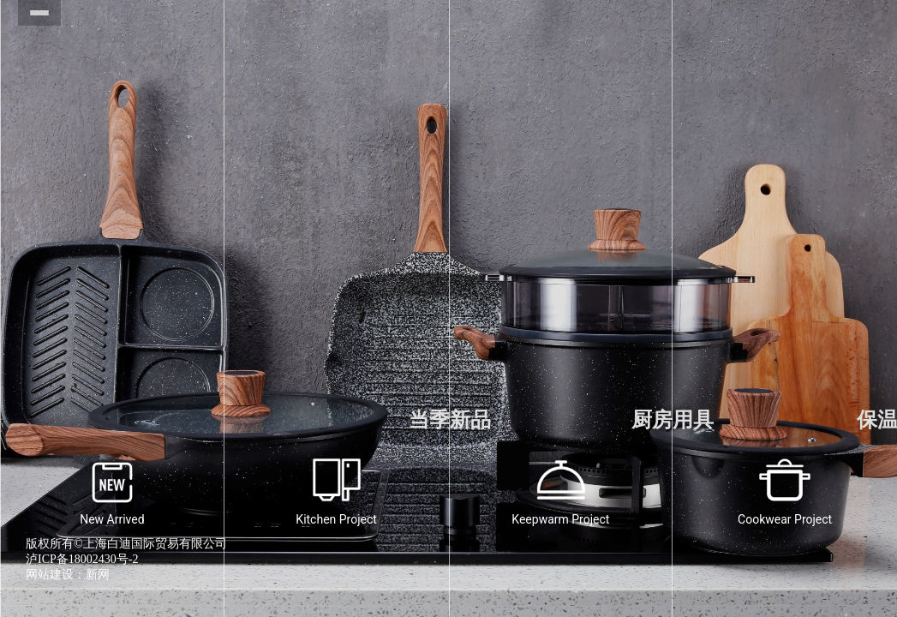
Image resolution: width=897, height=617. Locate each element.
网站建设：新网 (68, 574)
